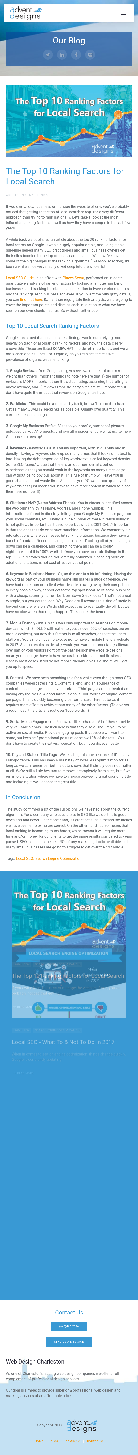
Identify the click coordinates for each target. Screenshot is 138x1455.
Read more (25, 951)
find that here (31, 299)
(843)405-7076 (69, 1326)
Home (39, 1441)
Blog (54, 1441)
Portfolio (95, 1441)
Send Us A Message (69, 1341)
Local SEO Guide (20, 278)
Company (73, 1441)
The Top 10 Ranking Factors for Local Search (68, 920)
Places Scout (73, 278)
